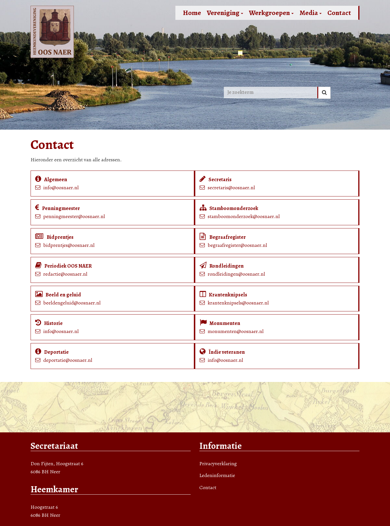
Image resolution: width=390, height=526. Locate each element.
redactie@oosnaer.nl (65, 273)
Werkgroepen (271, 12)
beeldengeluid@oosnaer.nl (72, 302)
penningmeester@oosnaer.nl (74, 216)
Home (192, 12)
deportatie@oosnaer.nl (67, 360)
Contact (339, 12)
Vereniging (225, 12)
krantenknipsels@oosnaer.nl (238, 302)
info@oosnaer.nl (61, 187)
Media (310, 12)
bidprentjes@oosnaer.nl (69, 245)
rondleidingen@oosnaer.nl (236, 273)
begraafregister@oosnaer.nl (237, 245)
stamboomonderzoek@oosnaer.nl (244, 216)
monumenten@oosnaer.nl (236, 331)
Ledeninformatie (217, 475)
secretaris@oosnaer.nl (231, 187)
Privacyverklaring (218, 463)
